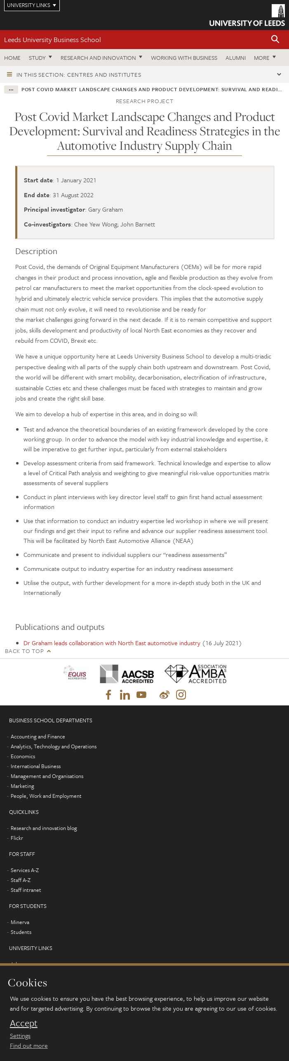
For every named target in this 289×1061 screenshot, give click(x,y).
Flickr (17, 838)
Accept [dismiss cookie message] (24, 1023)
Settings (20, 1035)
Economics (23, 756)
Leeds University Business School (52, 39)
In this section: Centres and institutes (78, 74)
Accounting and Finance (38, 736)
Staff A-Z (21, 880)
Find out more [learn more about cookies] (29, 1045)
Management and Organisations (47, 776)
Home (12, 57)
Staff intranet (26, 890)
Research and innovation (98, 57)
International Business (36, 766)
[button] (275, 39)
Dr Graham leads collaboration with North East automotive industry (111, 642)
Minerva (20, 922)
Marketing (22, 786)
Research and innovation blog (44, 828)
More (262, 57)
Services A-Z (25, 870)
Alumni (236, 57)
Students (21, 932)
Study (37, 57)
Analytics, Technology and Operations (53, 746)
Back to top (24, 650)
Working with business (184, 57)
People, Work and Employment (46, 796)
